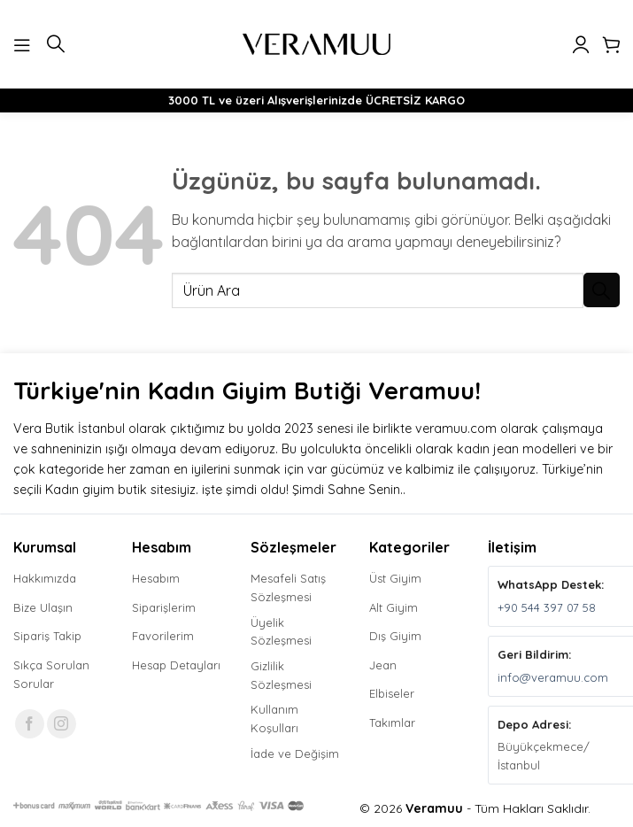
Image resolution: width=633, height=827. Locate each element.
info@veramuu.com (553, 677)
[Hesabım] (581, 44)
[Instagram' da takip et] (61, 723)
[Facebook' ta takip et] (29, 723)
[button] (24, 44)
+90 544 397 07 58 (547, 607)
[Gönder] (601, 290)
